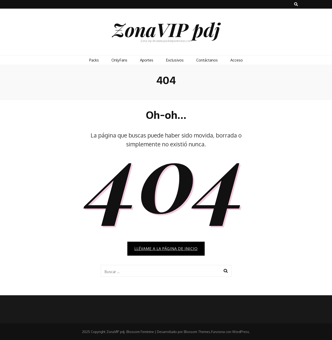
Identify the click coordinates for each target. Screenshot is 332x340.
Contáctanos (207, 60)
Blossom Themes (197, 332)
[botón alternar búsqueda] (296, 4)
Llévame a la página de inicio (166, 248)
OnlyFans (119, 60)
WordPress (240, 332)
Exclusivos (175, 60)
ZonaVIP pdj (166, 29)
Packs (94, 60)
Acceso (236, 60)
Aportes (146, 60)
